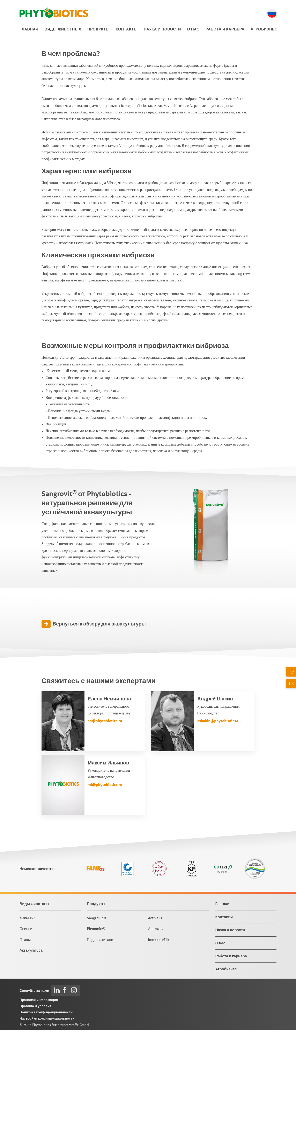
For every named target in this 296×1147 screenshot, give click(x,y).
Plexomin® (96, 1045)
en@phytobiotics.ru (105, 837)
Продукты (98, 29)
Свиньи (26, 1045)
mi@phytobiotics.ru (105, 901)
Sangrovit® (96, 1035)
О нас (193, 29)
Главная (29, 29)
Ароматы (155, 1045)
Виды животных (63, 29)
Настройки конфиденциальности (47, 1135)
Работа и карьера (225, 29)
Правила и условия (36, 1123)
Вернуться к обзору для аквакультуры (99, 740)
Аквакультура (31, 1067)
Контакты (127, 29)
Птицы (25, 1056)
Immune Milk (158, 1056)
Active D (155, 1035)
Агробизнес (264, 29)
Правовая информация (39, 1116)
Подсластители (100, 1056)
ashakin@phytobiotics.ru (218, 837)
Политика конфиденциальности (46, 1129)
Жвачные (28, 1035)
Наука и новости (162, 29)
